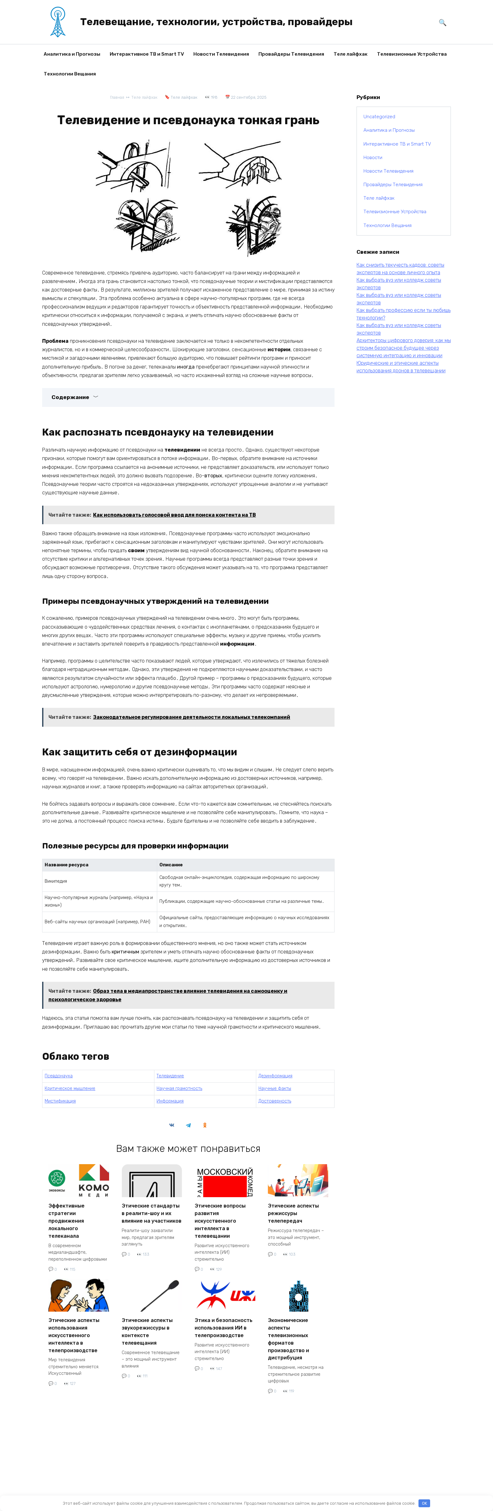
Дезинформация (275, 1076)
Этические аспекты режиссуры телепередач (293, 1211)
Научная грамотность (179, 1088)
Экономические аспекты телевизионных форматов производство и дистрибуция (288, 1331)
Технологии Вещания (70, 74)
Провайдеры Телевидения (291, 54)
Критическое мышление (70, 1088)
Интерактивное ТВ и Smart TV (147, 54)
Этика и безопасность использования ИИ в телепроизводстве (223, 1321)
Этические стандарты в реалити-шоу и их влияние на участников (151, 1211)
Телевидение (170, 1076)
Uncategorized (379, 116)
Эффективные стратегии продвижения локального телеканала (66, 1218)
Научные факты (274, 1088)
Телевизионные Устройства (412, 54)
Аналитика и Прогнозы (72, 54)
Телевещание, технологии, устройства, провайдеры (216, 22)
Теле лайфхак (351, 54)
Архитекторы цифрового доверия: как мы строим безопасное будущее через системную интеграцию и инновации (404, 347)
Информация (170, 1100)
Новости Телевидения (221, 54)
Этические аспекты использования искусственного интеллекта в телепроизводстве (73, 1328)
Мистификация (60, 1100)
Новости (372, 157)
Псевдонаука (59, 1076)
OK (424, 1503)
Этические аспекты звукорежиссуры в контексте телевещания (147, 1325)
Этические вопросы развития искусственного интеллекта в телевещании (220, 1218)
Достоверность (274, 1100)
